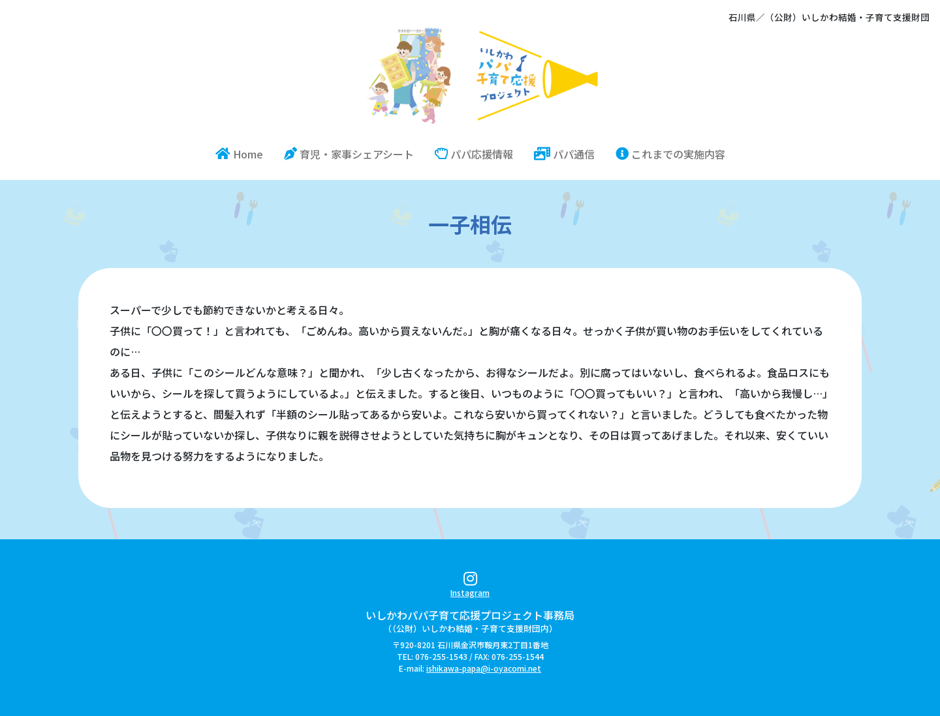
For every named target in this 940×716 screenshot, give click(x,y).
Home (244, 153)
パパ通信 (564, 154)
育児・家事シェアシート (349, 154)
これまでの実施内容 (670, 154)
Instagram (470, 586)
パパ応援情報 (474, 154)
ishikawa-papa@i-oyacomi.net (483, 668)
